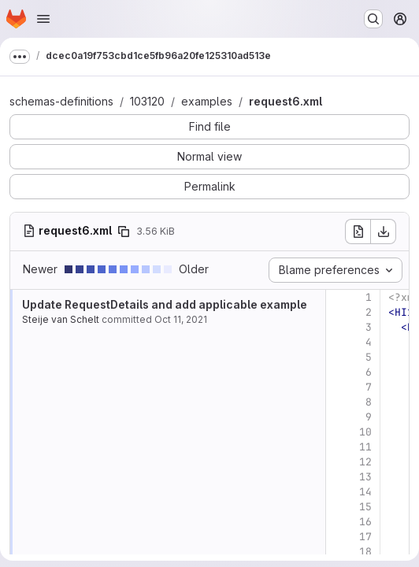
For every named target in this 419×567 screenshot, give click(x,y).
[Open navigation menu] (43, 19)
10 (365, 432)
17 (365, 536)
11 (365, 447)
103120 (147, 101)
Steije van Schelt (60, 319)
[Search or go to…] (373, 18)
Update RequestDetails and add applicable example (164, 304)
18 (365, 551)
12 (365, 462)
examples (206, 101)
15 (365, 506)
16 (365, 521)
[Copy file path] (123, 231)
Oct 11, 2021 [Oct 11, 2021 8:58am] (180, 319)
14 (365, 491)
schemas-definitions (61, 101)
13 (365, 477)
